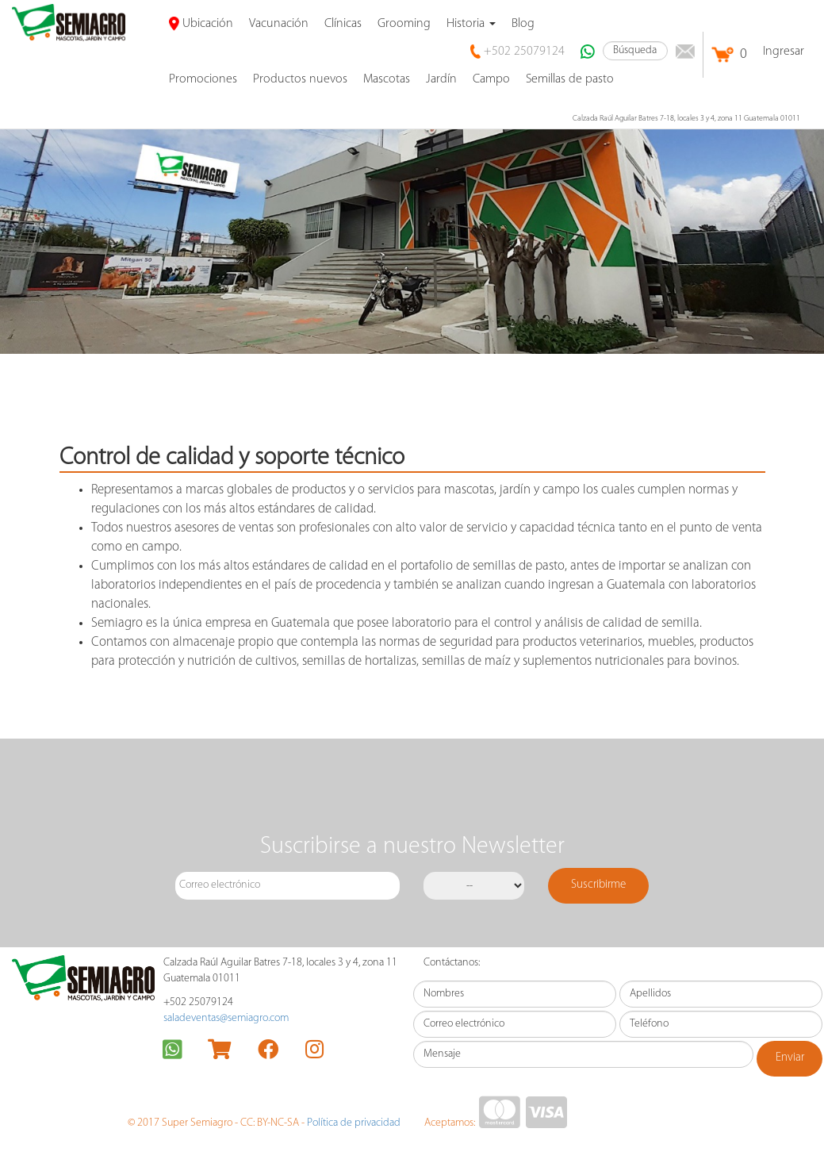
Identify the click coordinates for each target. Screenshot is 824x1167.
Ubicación (201, 24)
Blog (523, 23)
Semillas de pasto (570, 79)
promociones (203, 79)
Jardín (441, 79)
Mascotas (386, 79)
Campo (491, 79)
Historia (471, 23)
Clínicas (343, 23)
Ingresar (783, 51)
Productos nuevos (300, 79)
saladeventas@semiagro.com (226, 1018)
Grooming (404, 23)
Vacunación (279, 23)
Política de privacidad (354, 1123)
